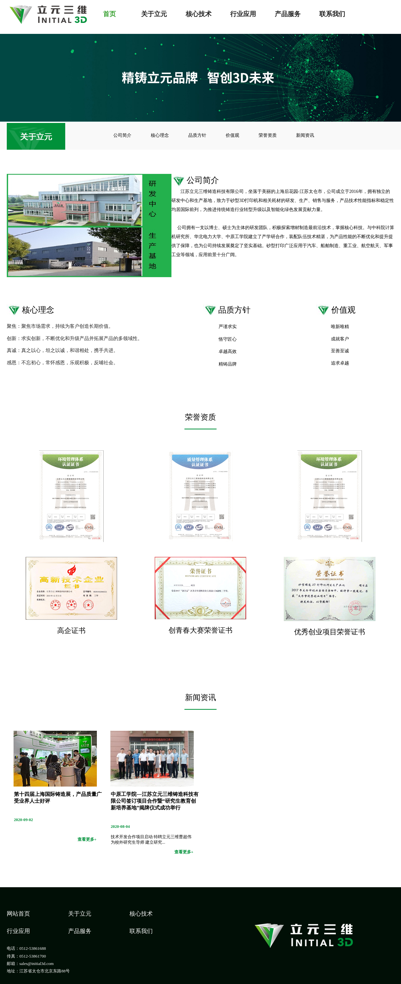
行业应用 (243, 13)
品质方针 (197, 135)
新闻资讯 (305, 135)
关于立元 (154, 13)
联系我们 (332, 13)
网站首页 (18, 913)
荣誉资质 (268, 135)
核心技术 (198, 13)
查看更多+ (87, 839)
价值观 (232, 135)
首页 (109, 13)
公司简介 (122, 135)
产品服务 (288, 13)
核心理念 (160, 135)
